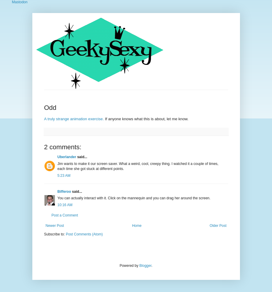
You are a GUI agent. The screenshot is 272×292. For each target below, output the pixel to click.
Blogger (145, 266)
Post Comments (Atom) (84, 234)
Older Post (218, 226)
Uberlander (67, 157)
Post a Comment (65, 215)
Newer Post (55, 226)
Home (136, 226)
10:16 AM (65, 205)
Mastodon (20, 2)
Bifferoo (64, 192)
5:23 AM (64, 176)
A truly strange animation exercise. (74, 119)
